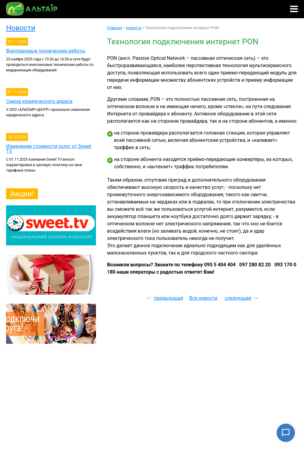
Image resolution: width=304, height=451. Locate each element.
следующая (238, 298)
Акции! (22, 194)
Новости (20, 28)
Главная (114, 28)
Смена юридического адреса (39, 101)
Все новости (203, 298)
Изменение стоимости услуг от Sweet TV (48, 148)
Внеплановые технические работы (45, 51)
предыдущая (168, 298)
